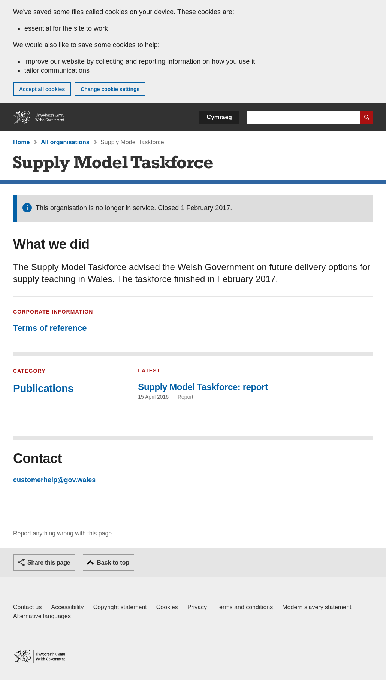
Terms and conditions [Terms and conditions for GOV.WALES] (244, 607)
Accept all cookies (42, 89)
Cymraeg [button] (219, 117)
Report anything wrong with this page (62, 533)
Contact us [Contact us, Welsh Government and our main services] (27, 607)
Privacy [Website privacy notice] (197, 607)
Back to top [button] (113, 562)
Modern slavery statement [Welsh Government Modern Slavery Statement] (316, 607)
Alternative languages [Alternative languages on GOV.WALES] (42, 616)
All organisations (65, 142)
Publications (43, 388)
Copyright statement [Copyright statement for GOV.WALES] (120, 607)
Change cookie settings (110, 89)
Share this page (48, 562)
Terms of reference (50, 328)
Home (21, 142)
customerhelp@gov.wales (54, 480)
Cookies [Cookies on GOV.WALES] (167, 607)
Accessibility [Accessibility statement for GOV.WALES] (67, 607)
